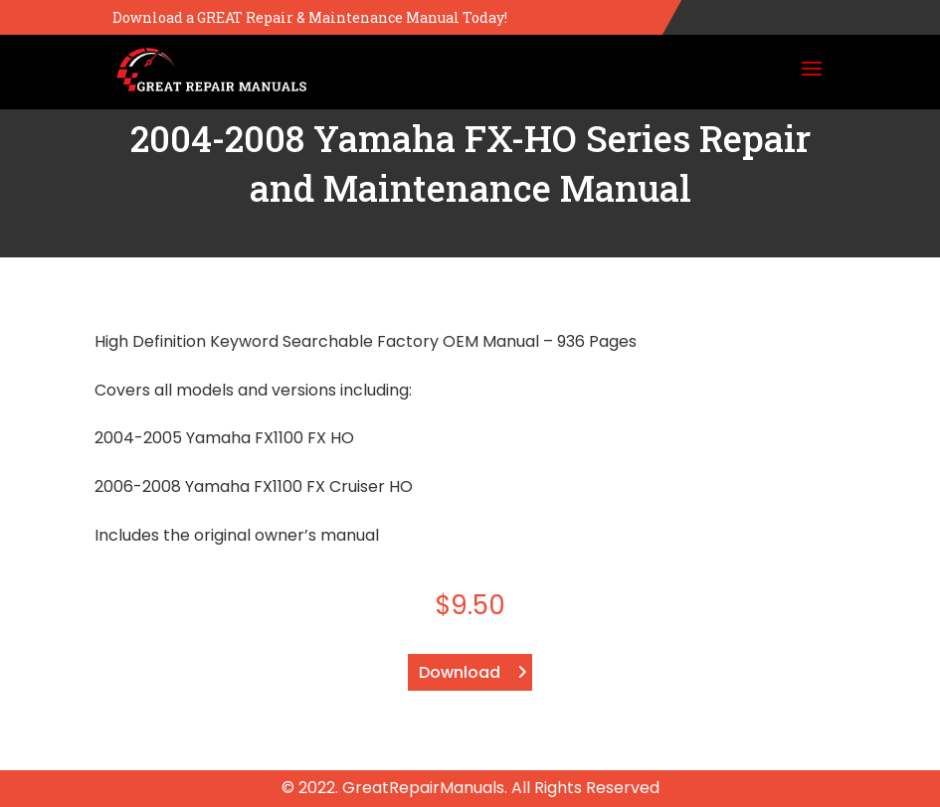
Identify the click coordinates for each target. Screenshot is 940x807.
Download (459, 672)
